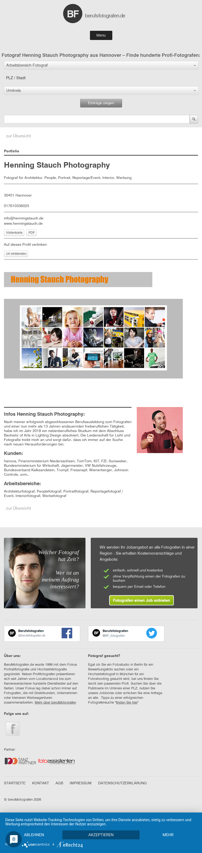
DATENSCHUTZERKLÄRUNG (122, 783)
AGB (59, 783)
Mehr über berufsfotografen (55, 702)
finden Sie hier (127, 702)
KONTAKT (40, 783)
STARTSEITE (15, 783)
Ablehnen (34, 834)
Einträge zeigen (101, 103)
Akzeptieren (101, 834)
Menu (100, 35)
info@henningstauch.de (23, 218)
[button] (101, 65)
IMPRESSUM (81, 783)
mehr (168, 834)
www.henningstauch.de (23, 223)
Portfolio (11, 151)
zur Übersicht (18, 136)
